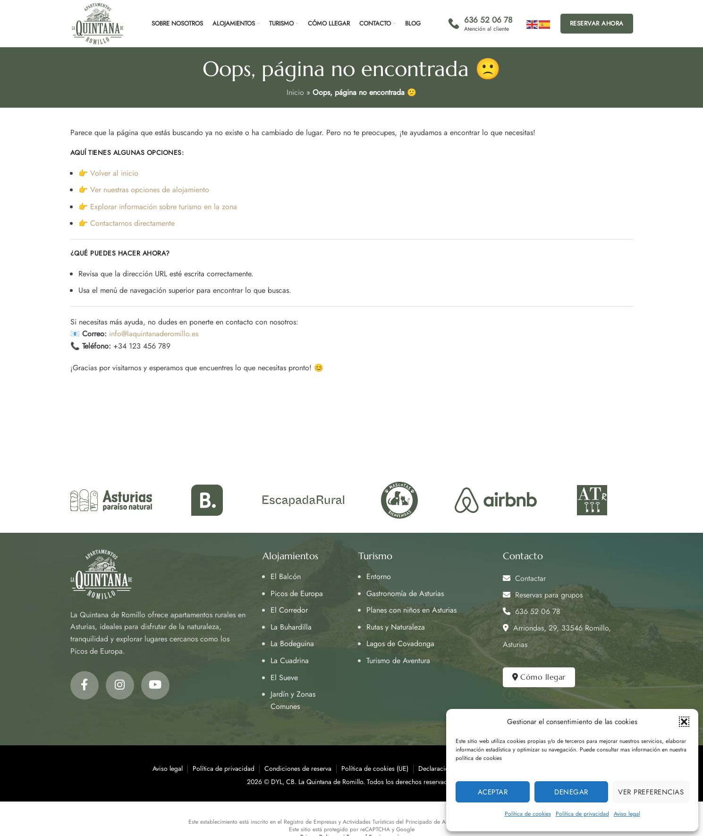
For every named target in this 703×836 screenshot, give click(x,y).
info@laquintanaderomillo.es (153, 333)
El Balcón (286, 576)
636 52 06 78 (531, 611)
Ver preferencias (651, 792)
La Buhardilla (291, 627)
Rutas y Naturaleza (395, 627)
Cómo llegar (539, 677)
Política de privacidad (582, 814)
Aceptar (493, 792)
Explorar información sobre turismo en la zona (163, 206)
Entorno (378, 576)
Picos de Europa (297, 593)
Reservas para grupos (543, 594)
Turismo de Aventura (398, 660)
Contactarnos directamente (132, 223)
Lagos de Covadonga (400, 643)
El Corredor (289, 610)
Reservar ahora (597, 23)
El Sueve (284, 677)
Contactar (524, 578)
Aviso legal (627, 814)
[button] (684, 721)
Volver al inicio (114, 173)
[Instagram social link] (120, 685)
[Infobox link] (480, 23)
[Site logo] (97, 22)
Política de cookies (528, 814)
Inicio (295, 92)
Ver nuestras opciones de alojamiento (149, 189)
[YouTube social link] (155, 685)
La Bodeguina (292, 643)
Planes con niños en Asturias (411, 610)
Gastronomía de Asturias (405, 593)
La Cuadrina (290, 660)
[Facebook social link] (84, 685)
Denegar (571, 792)
